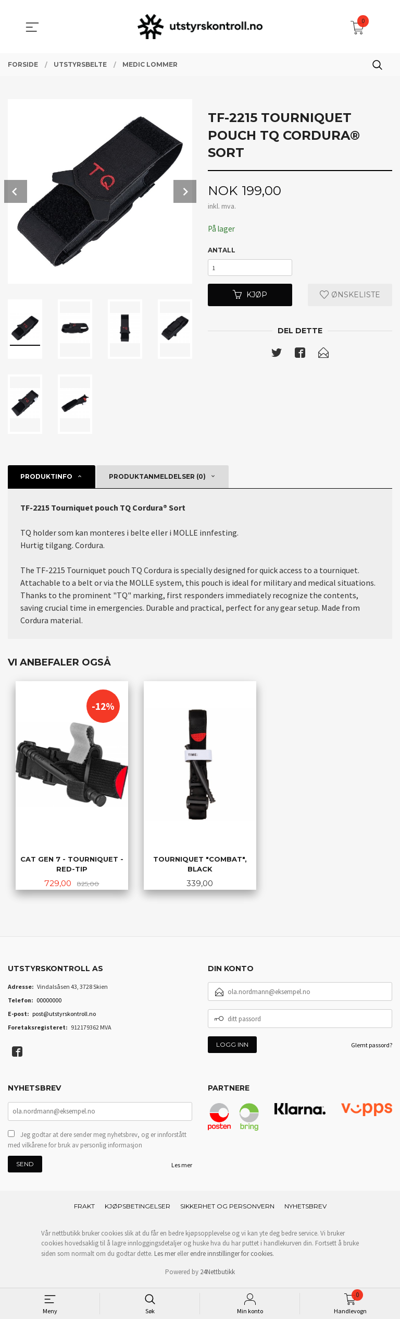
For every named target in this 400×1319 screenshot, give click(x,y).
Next (184, 191)
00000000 (48, 1001)
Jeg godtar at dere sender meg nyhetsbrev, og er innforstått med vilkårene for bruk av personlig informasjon (97, 1142)
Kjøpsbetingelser (137, 1208)
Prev (15, 191)
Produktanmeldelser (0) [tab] (157, 476)
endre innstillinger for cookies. (232, 1255)
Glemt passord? (371, 1046)
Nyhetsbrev (305, 1208)
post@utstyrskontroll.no (64, 1015)
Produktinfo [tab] (46, 476)
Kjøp (250, 297)
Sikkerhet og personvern (227, 1208)
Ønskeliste (350, 297)
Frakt (84, 1208)
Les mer (181, 1167)
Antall (221, 251)
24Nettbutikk (217, 1273)
